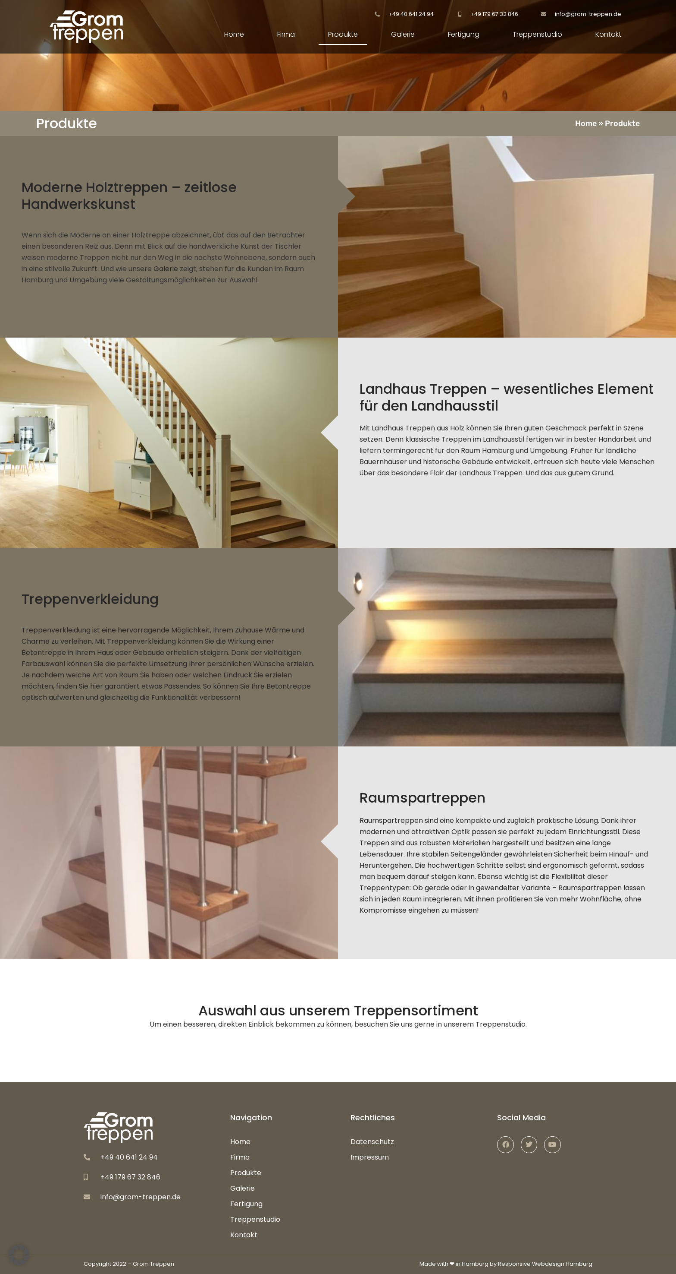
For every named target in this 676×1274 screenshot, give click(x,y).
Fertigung (463, 34)
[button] (19, 1255)
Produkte (343, 34)
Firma (286, 34)
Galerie (403, 34)
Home (234, 34)
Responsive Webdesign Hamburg (545, 1264)
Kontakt (608, 34)
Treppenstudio (537, 34)
